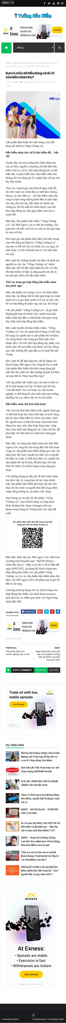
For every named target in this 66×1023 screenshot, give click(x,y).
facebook (41, 670)
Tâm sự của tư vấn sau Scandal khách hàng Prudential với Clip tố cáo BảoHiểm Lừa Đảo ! (40, 856)
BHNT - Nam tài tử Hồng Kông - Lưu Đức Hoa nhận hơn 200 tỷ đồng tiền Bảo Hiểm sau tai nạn (40, 841)
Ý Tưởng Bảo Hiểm (55, 1019)
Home (9, 63)
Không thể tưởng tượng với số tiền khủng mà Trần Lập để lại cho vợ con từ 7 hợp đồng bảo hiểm (40, 757)
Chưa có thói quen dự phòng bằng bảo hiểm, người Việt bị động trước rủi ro (40, 798)
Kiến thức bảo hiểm (22, 63)
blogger (54, 670)
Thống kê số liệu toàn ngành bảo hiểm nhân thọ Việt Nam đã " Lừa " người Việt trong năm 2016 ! (40, 871)
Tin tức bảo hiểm (41, 63)
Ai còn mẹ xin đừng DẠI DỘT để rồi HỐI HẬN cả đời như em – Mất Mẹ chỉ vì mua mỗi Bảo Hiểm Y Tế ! (40, 827)
